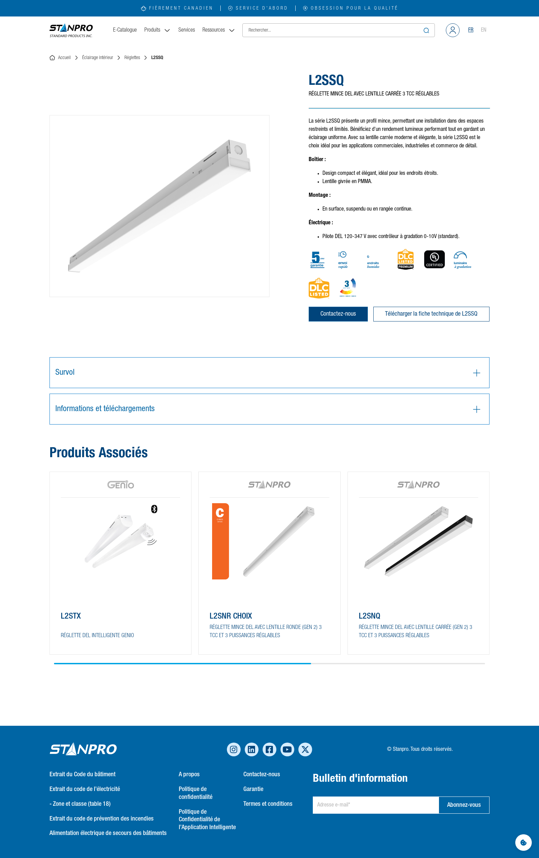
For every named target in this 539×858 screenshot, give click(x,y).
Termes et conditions (268, 804)
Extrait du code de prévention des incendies (102, 819)
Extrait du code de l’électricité (85, 789)
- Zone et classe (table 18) (80, 804)
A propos (189, 774)
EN (483, 30)
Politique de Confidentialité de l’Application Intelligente (207, 820)
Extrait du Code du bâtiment (83, 774)
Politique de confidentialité (195, 793)
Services (186, 30)
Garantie (253, 789)
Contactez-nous (338, 314)
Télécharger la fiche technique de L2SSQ (431, 314)
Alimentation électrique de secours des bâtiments (108, 833)
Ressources (218, 30)
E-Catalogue (125, 30)
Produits (157, 30)
